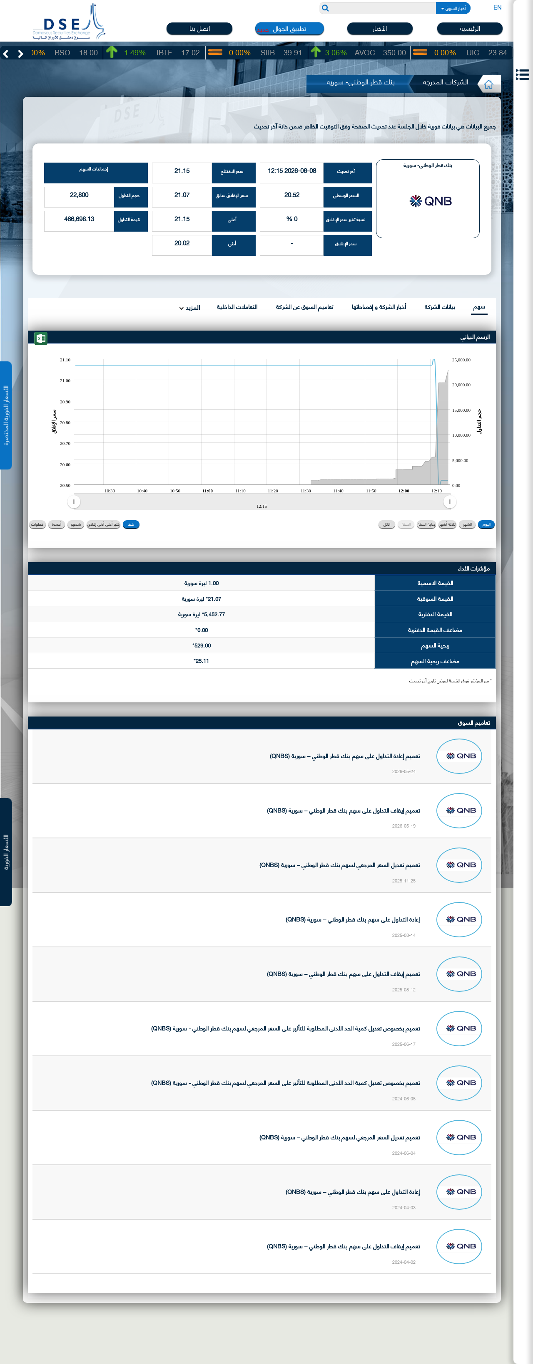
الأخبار (380, 28)
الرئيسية (470, 28)
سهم (479, 306)
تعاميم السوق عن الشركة (304, 306)
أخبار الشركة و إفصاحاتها (379, 306)
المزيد (192, 307)
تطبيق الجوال (290, 28)
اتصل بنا (199, 28)
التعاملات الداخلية (237, 306)
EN (497, 6)
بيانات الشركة (440, 306)
